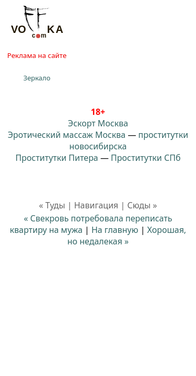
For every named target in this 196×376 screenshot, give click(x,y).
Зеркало (37, 78)
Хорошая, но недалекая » (126, 235)
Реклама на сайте (36, 55)
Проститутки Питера (57, 157)
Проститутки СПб (145, 157)
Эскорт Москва (98, 123)
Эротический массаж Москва (66, 134)
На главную (115, 230)
